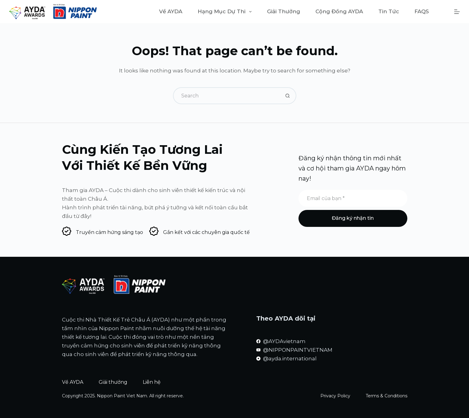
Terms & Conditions (386, 396)
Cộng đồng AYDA (339, 11)
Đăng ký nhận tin (353, 218)
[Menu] (457, 11)
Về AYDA (170, 11)
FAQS (421, 11)
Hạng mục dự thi (226, 11)
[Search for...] (226, 95)
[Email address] (352, 198)
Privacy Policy (335, 396)
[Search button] (287, 95)
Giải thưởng (283, 11)
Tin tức (388, 11)
